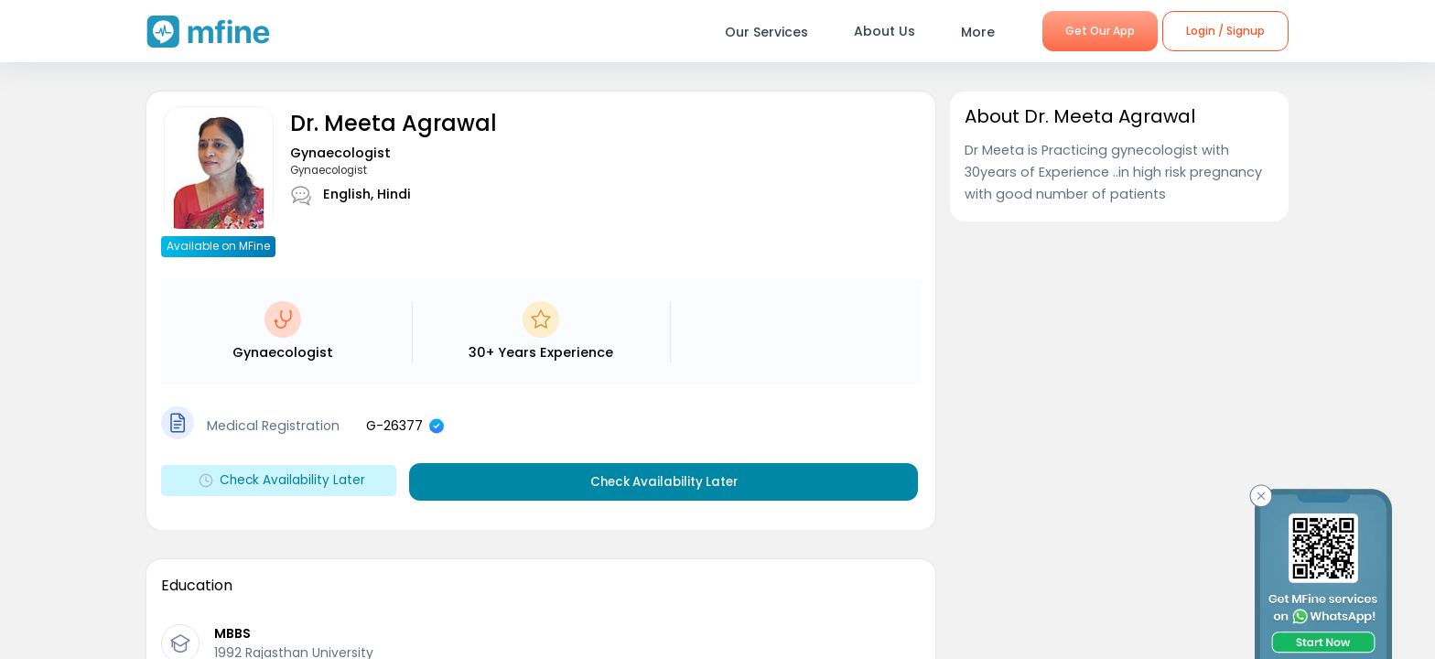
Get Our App (1100, 30)
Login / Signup (1225, 30)
